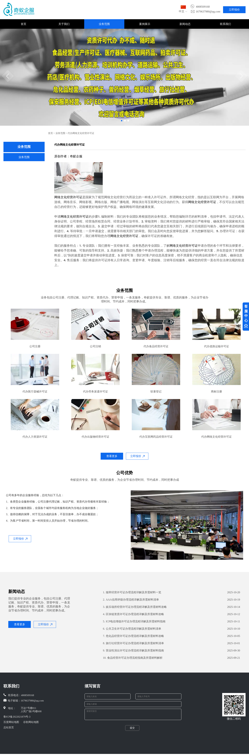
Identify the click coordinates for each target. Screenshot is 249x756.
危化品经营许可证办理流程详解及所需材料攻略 (133, 636)
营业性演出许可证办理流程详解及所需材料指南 (133, 650)
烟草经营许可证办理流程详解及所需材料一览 (132, 592)
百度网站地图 (11, 722)
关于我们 (64, 24)
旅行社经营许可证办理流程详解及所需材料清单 (133, 643)
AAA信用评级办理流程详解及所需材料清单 (131, 599)
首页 (23, 24)
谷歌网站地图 (31, 722)
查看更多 (111, 456)
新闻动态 (185, 24)
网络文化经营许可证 (68, 197)
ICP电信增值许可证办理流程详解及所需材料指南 (134, 621)
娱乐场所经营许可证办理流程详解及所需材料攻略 (135, 607)
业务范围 (104, 24)
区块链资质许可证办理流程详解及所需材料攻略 (133, 614)
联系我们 (225, 24)
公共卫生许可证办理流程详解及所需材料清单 (132, 628)
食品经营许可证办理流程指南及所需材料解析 (133, 657)
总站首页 (8, 727)
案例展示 (144, 24)
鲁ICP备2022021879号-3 (16, 716)
